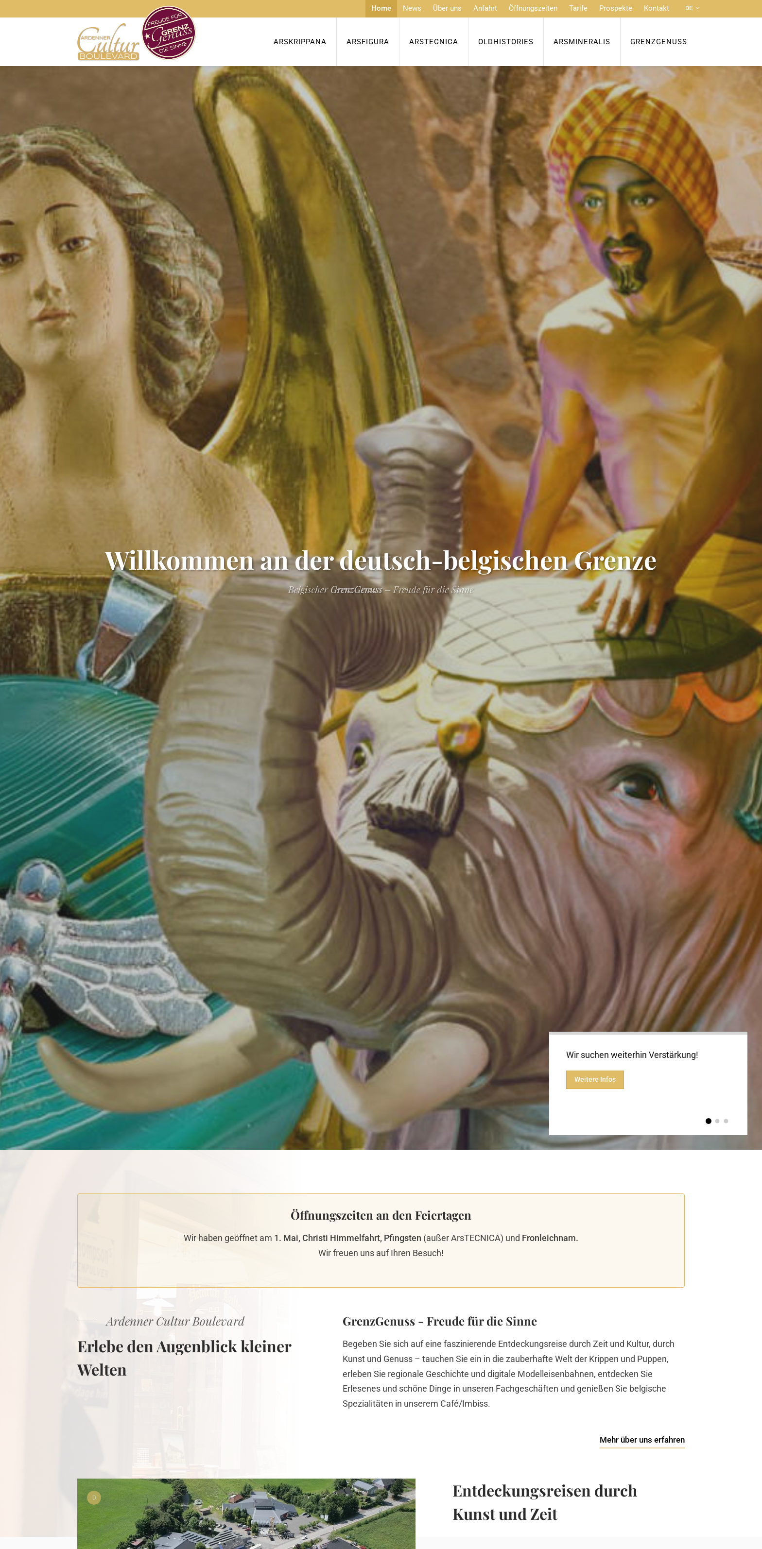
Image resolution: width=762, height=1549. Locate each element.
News (412, 8)
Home (381, 8)
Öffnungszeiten (533, 8)
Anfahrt (485, 8)
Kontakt (656, 8)
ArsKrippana (300, 41)
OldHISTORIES (506, 41)
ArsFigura (367, 41)
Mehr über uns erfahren (642, 1440)
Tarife (578, 8)
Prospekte (615, 8)
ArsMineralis (582, 41)
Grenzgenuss (658, 41)
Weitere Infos (595, 1079)
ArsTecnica (433, 41)
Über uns (447, 8)
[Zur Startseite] (136, 33)
